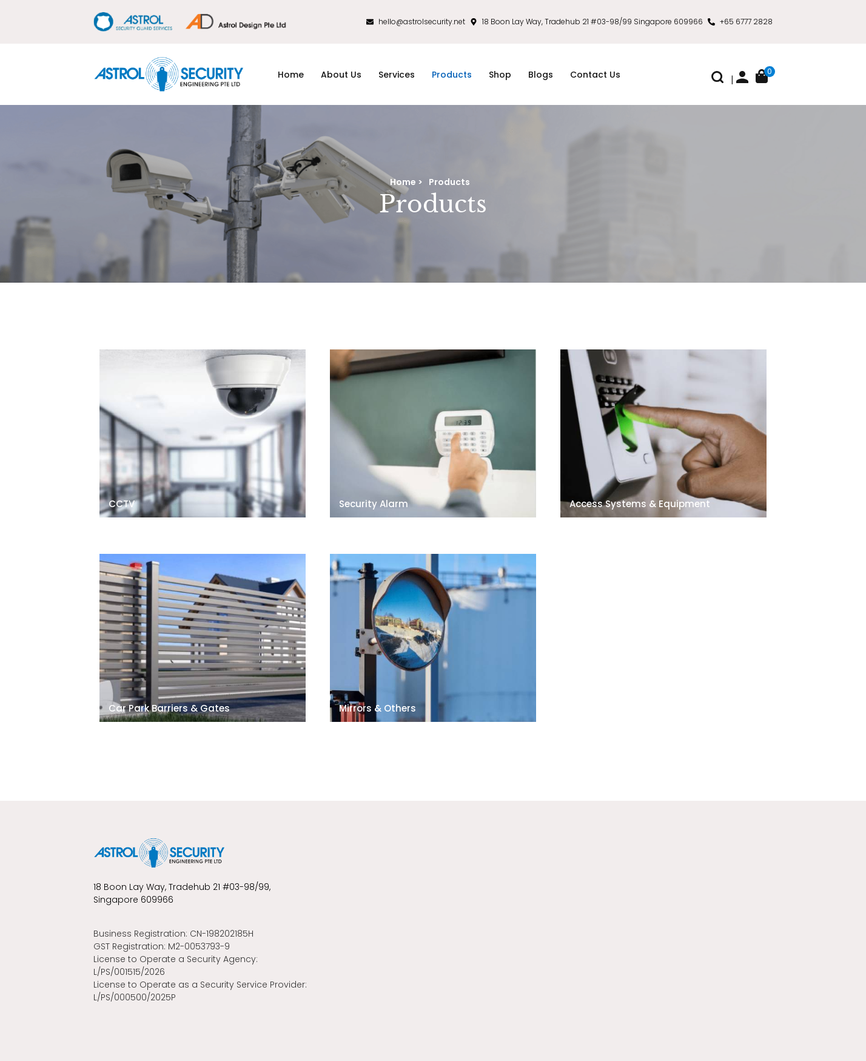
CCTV (122, 503)
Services (396, 75)
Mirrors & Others (377, 708)
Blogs (540, 75)
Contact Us (595, 75)
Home (291, 75)
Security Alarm (373, 503)
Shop (500, 75)
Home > (406, 182)
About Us (341, 75)
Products (452, 75)
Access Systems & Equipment (639, 503)
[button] (717, 80)
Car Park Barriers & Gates (169, 708)
